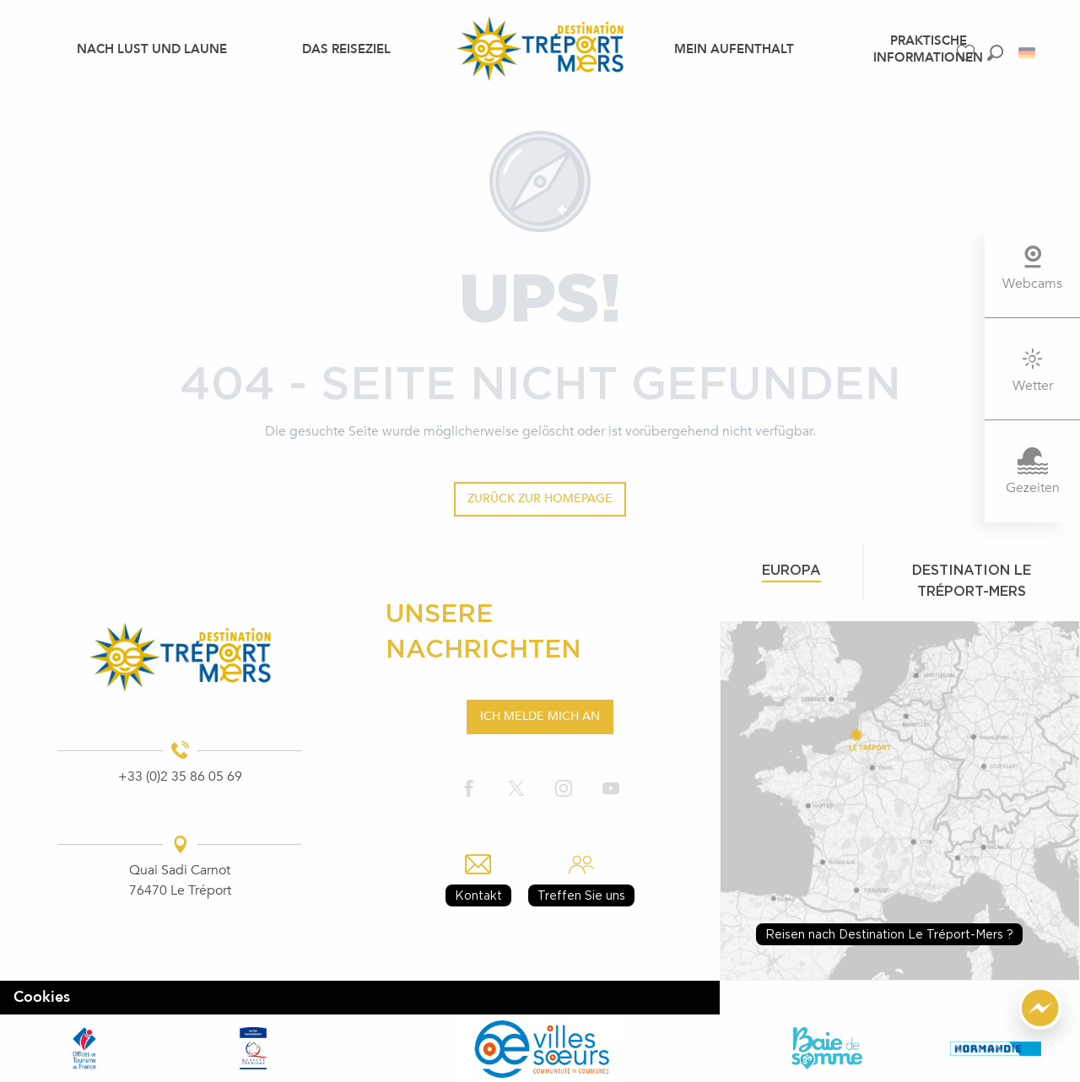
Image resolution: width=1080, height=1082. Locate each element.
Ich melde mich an (540, 716)
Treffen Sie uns (581, 895)
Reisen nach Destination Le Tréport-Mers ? (889, 934)
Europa (791, 569)
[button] (995, 53)
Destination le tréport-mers (971, 580)
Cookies (42, 997)
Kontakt (478, 895)
